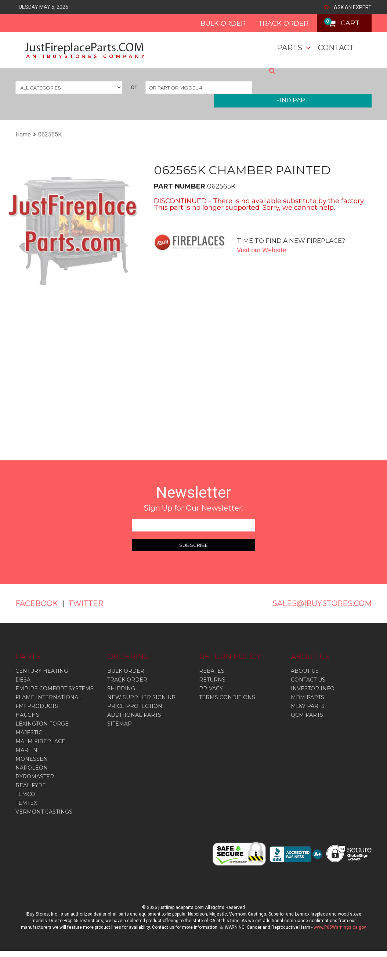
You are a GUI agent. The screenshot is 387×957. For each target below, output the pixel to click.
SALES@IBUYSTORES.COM (322, 603)
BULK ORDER (222, 23)
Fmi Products (36, 705)
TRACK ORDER (283, 23)
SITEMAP (119, 723)
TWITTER (86, 603)
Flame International (48, 697)
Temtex (26, 802)
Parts (289, 47)
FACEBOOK (36, 603)
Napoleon (31, 767)
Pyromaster (34, 776)
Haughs (27, 714)
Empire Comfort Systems (54, 688)
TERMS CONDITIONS (227, 697)
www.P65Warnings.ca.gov (340, 926)
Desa (22, 679)
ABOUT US (305, 670)
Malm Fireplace (40, 741)
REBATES (211, 670)
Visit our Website (261, 250)
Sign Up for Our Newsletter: (193, 508)
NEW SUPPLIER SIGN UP (141, 697)
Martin (26, 749)
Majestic (28, 732)
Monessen (31, 758)
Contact (336, 47)
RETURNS (212, 679)
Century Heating (41, 670)
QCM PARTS (307, 714)
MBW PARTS (308, 705)
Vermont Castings (43, 811)
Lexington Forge (42, 723)
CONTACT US (308, 679)
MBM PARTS (307, 697)
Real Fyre (30, 785)
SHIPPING (121, 688)
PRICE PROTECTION (134, 705)
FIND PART (292, 100)
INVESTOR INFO (312, 688)
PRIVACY (211, 688)
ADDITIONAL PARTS (134, 714)
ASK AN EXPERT (353, 7)
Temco (25, 793)
